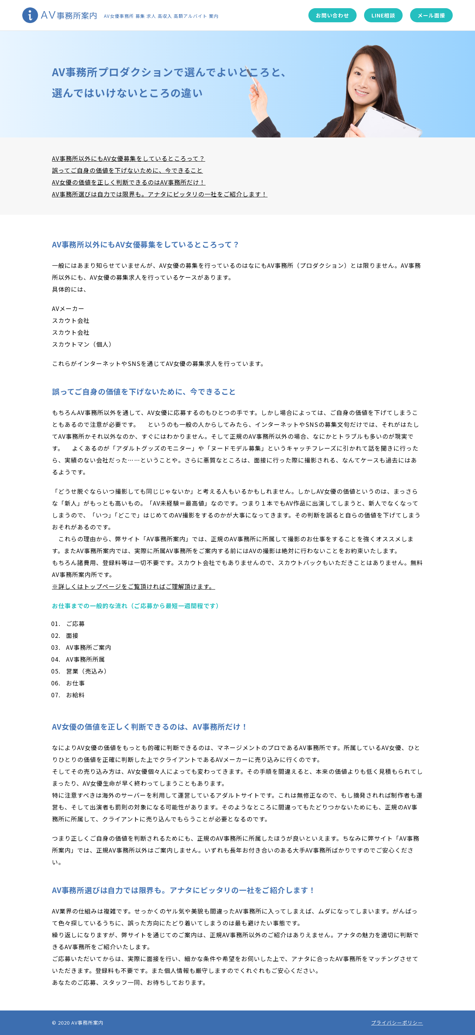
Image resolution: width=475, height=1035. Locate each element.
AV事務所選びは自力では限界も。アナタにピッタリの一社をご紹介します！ (160, 193)
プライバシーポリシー (397, 1022)
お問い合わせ (332, 15)
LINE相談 (383, 15)
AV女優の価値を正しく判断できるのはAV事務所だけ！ (129, 182)
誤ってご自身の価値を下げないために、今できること (127, 170)
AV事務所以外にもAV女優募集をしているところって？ (128, 158)
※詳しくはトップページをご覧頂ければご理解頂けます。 (133, 586)
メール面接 (431, 15)
